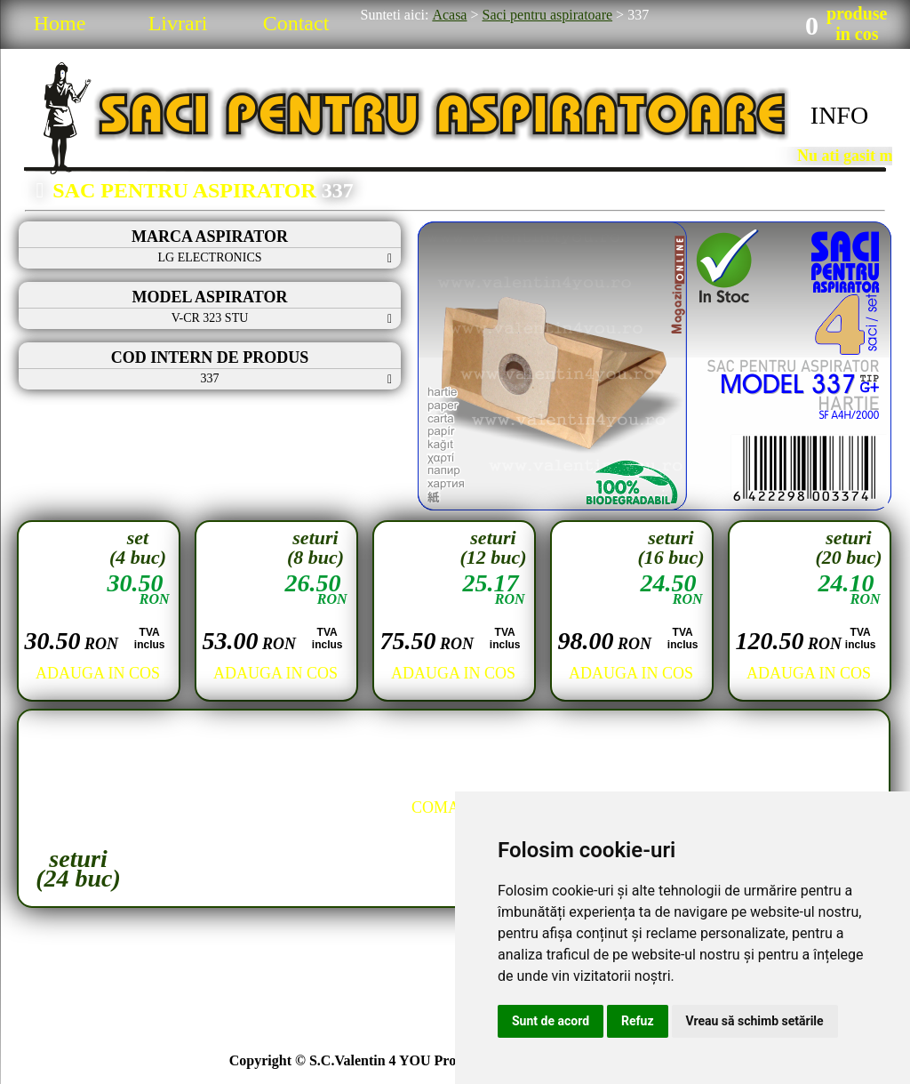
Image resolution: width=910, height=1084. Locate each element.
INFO (839, 115)
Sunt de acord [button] (550, 1021)
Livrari (178, 23)
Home (60, 23)
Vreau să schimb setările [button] (755, 1021)
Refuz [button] (637, 1021)
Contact (296, 23)
